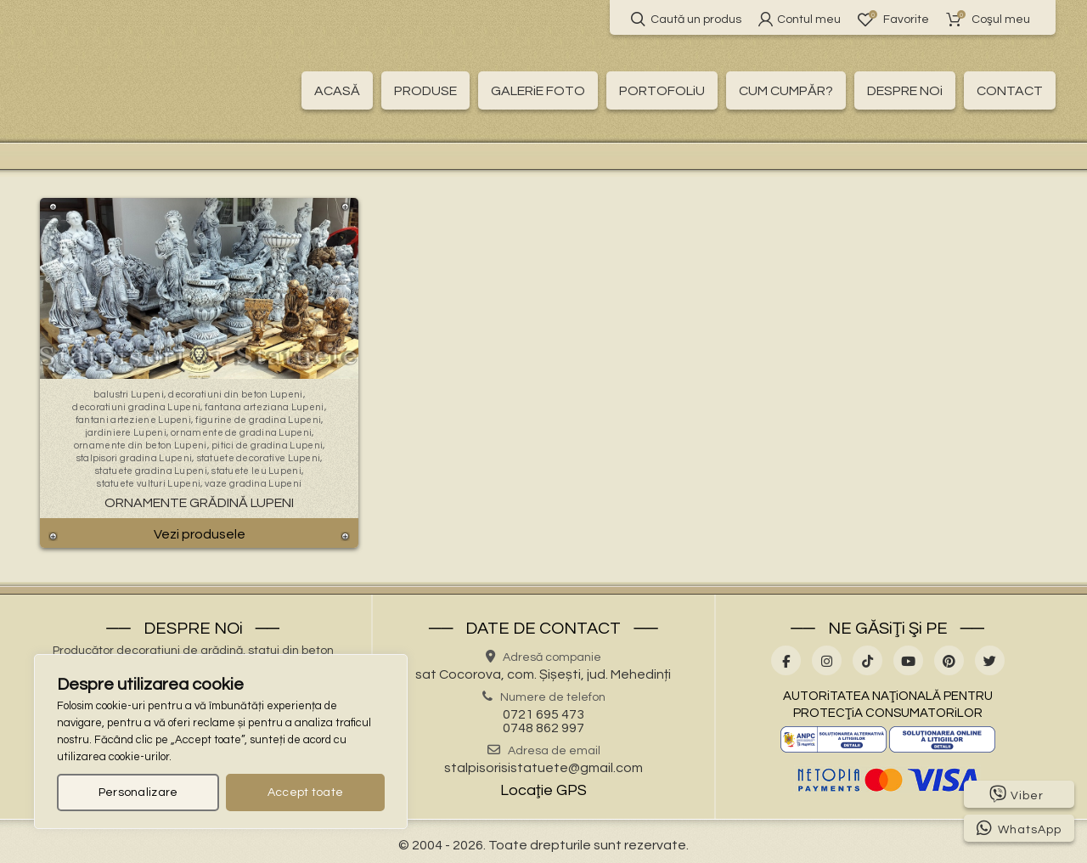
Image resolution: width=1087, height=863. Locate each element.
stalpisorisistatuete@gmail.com (543, 768)
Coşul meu (988, 19)
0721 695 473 (543, 714)
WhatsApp (1019, 828)
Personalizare (138, 792)
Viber (1016, 794)
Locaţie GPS (543, 790)
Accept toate (306, 792)
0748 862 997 (543, 728)
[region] (221, 741)
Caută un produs (686, 19)
